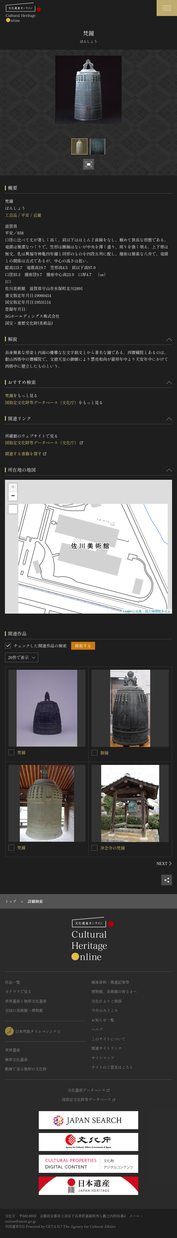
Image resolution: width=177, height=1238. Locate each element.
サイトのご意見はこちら (112, 1067)
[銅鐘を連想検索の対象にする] (94, 753)
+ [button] (13, 487)
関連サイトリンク (107, 1048)
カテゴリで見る (18, 991)
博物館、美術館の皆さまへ (114, 991)
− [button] (13, 496)
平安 (25, 215)
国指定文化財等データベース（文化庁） (41, 402)
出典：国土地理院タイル (153, 611)
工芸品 (11, 215)
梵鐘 (9, 395)
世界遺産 (12, 1050)
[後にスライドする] (164, 864)
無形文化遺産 (16, 1059)
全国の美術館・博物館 (24, 1010)
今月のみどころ (105, 1010)
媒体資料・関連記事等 (110, 982)
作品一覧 (12, 982)
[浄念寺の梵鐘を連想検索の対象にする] (94, 848)
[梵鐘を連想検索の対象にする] (11, 752)
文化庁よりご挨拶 (107, 1001)
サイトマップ (103, 1058)
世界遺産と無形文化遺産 (26, 1001)
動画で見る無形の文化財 (26, 1069)
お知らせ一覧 (103, 1020)
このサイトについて (109, 1039)
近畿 (37, 215)
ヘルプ (97, 1029)
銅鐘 (104, 753)
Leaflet (128, 611)
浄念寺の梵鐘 (112, 848)
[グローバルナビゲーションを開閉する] (167, 8)
